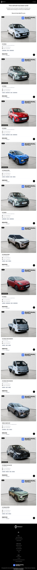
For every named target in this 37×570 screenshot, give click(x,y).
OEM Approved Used (18, 538)
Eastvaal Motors (21, 567)
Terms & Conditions (19, 561)
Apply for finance (19, 545)
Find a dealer (19, 550)
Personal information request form (19, 559)
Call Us (8, 48)
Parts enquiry (19, 546)
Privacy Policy (18, 556)
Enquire (4, 48)
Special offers (19, 540)
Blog (19, 551)
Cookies (18, 558)
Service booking (19, 548)
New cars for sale (19, 537)
